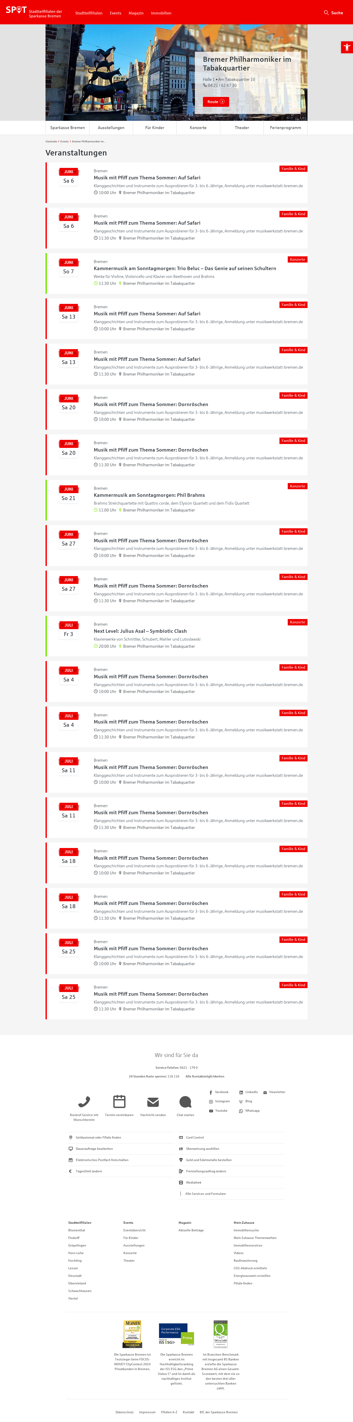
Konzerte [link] (198, 127)
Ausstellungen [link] (111, 127)
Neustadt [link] (75, 1276)
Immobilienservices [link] (248, 1245)
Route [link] (213, 102)
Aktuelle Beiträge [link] (191, 1230)
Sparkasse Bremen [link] (67, 127)
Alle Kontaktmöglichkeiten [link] (205, 1076)
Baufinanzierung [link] (245, 1260)
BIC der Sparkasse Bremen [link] (219, 1412)
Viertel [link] (73, 1298)
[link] (347, 47)
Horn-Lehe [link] (76, 1253)
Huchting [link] (75, 1260)
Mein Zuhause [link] (244, 1222)
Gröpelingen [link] (77, 1245)
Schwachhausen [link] (79, 1291)
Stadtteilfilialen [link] (88, 13)
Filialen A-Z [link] (169, 1412)
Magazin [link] (136, 13)
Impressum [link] (147, 1412)
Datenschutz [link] (125, 1412)
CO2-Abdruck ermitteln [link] (250, 1268)
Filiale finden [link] (243, 1283)
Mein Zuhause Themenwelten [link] (255, 1238)
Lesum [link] (73, 1268)
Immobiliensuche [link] (246, 1230)
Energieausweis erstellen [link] (252, 1276)
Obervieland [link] (77, 1283)
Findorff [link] (73, 1238)
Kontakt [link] (188, 1412)
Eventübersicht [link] (134, 1230)
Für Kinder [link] (154, 127)
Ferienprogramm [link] (285, 127)
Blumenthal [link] (76, 1230)
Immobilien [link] (161, 13)
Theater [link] (242, 127)
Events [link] (115, 13)
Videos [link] (239, 1253)
